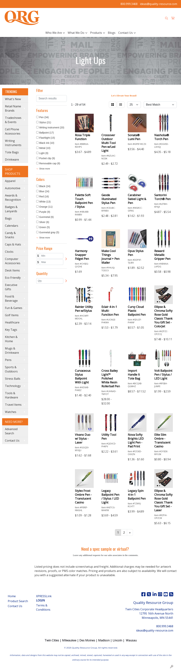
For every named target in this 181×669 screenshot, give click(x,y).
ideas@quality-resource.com (158, 4)
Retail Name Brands (13, 108)
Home (12, 596)
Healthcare (12, 322)
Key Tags (11, 330)
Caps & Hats (13, 244)
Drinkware (12, 159)
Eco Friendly (13, 278)
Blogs (111, 33)
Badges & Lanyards (11, 209)
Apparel (10, 181)
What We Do (76, 33)
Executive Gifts (11, 287)
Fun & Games (13, 308)
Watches (10, 412)
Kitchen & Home (11, 339)
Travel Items (13, 405)
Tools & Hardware (11, 395)
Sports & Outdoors (11, 369)
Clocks (9, 252)
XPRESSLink (44, 598)
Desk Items (12, 270)
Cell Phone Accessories (12, 131)
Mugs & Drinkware (12, 350)
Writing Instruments (13, 143)
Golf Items (12, 315)
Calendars (11, 226)
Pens (8, 360)
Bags (8, 218)
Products (96, 33)
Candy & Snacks (10, 235)
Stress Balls (12, 379)
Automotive (12, 188)
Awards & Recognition (13, 197)
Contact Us (125, 33)
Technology (13, 386)
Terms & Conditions (43, 607)
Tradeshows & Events (13, 120)
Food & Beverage (11, 298)
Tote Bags (12, 152)
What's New (13, 99)
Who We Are (53, 33)
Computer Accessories (12, 261)
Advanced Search (11, 431)
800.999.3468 (129, 4)
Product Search (18, 601)
